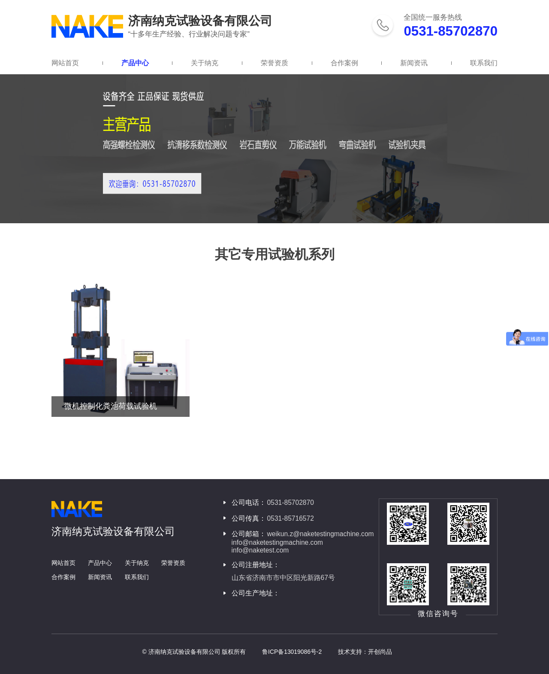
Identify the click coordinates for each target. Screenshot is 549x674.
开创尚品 (380, 651)
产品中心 (135, 63)
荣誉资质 (274, 63)
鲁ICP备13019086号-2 (292, 651)
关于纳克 (204, 63)
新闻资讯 (414, 63)
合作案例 (344, 63)
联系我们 (484, 63)
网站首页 (65, 63)
